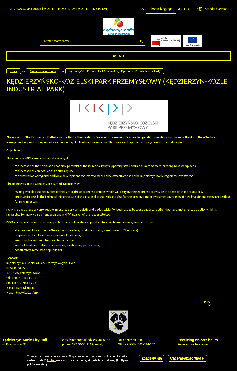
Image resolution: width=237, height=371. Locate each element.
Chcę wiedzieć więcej (187, 359)
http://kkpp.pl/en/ (26, 292)
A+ (180, 9)
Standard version (216, 9)
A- (189, 9)
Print (208, 301)
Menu (118, 56)
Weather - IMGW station (60, 8)
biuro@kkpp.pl (25, 287)
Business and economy (43, 71)
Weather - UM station (92, 8)
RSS (141, 9)
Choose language (161, 9)
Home (13, 71)
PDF (209, 304)
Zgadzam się (151, 359)
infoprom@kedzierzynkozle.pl (91, 340)
